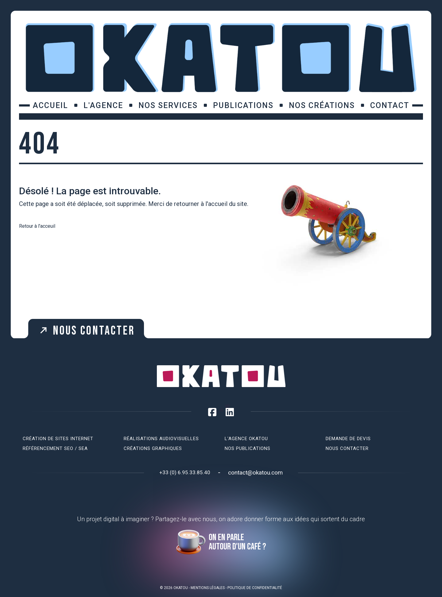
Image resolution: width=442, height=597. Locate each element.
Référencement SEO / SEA (55, 448)
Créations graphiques (153, 448)
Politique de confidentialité (254, 588)
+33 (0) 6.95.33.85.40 (184, 472)
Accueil (50, 105)
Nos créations (322, 105)
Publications (243, 105)
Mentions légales (208, 588)
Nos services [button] (168, 105)
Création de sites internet (58, 438)
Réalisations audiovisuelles (161, 438)
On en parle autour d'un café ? (237, 542)
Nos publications (247, 448)
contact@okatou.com (255, 472)
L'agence (103, 105)
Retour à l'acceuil (37, 226)
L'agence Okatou (246, 438)
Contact (389, 105)
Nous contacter (84, 330)
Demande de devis (348, 438)
